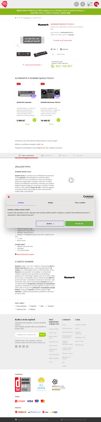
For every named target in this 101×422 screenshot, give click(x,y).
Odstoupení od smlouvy (66, 357)
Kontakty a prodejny (80, 324)
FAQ (63, 362)
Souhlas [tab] (21, 202)
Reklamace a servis (67, 353)
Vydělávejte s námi (80, 337)
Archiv (50, 362)
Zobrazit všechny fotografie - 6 (33, 64)
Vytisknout (65, 49)
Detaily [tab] (50, 202)
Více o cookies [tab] (80, 202)
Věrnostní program (54, 354)
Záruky (64, 324)
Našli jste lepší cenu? (53, 337)
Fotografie (33, 306)
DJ (19, 18)
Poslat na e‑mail (21, 309)
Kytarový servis (53, 345)
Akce (18, 84)
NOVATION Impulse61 (24, 102)
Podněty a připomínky (78, 332)
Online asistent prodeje (53, 350)
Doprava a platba (53, 329)
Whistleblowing (79, 345)
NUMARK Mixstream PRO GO (50, 102)
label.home (15, 17)
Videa (41, 306)
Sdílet (54, 49)
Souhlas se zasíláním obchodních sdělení (67, 342)
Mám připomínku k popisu (25, 254)
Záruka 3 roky (53, 332)
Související (51, 306)
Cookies (64, 366)
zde (42, 144)
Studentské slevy (53, 342)
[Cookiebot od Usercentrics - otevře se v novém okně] (84, 196)
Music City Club (79, 341)
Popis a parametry (21, 306)
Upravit (50, 223)
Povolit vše (79, 223)
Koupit (34, 120)
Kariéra (77, 328)
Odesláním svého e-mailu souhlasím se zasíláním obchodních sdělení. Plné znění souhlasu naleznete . (30, 341)
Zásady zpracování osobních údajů (67, 336)
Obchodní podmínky (67, 332)
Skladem (27, 124)
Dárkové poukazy (67, 328)
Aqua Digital (82, 419)
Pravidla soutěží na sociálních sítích (67, 348)
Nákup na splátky (53, 358)
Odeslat (42, 334)
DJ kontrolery (26, 18)
